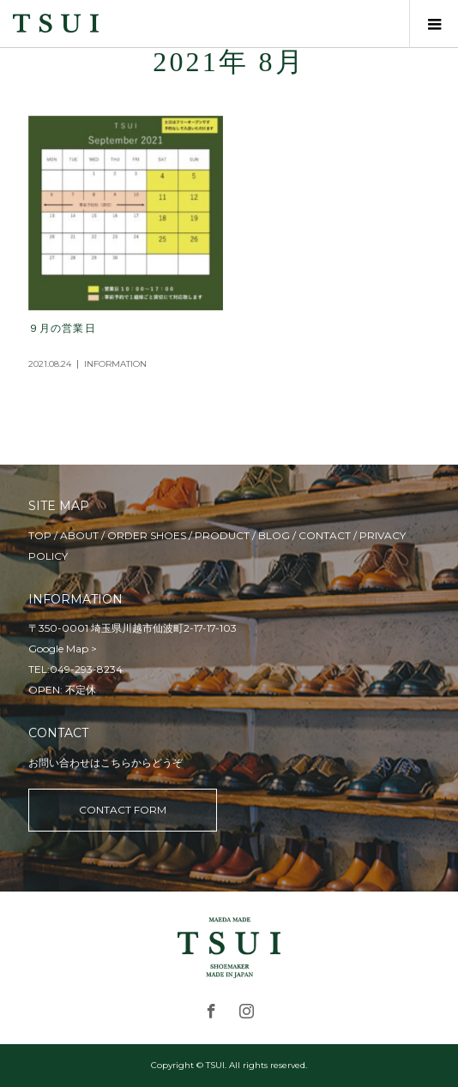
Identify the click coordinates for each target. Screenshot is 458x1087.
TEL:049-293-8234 (75, 669)
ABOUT (79, 535)
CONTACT (324, 535)
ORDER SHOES (146, 535)
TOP (39, 535)
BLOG (274, 535)
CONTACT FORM (122, 809)
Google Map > (62, 648)
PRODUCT (222, 535)
